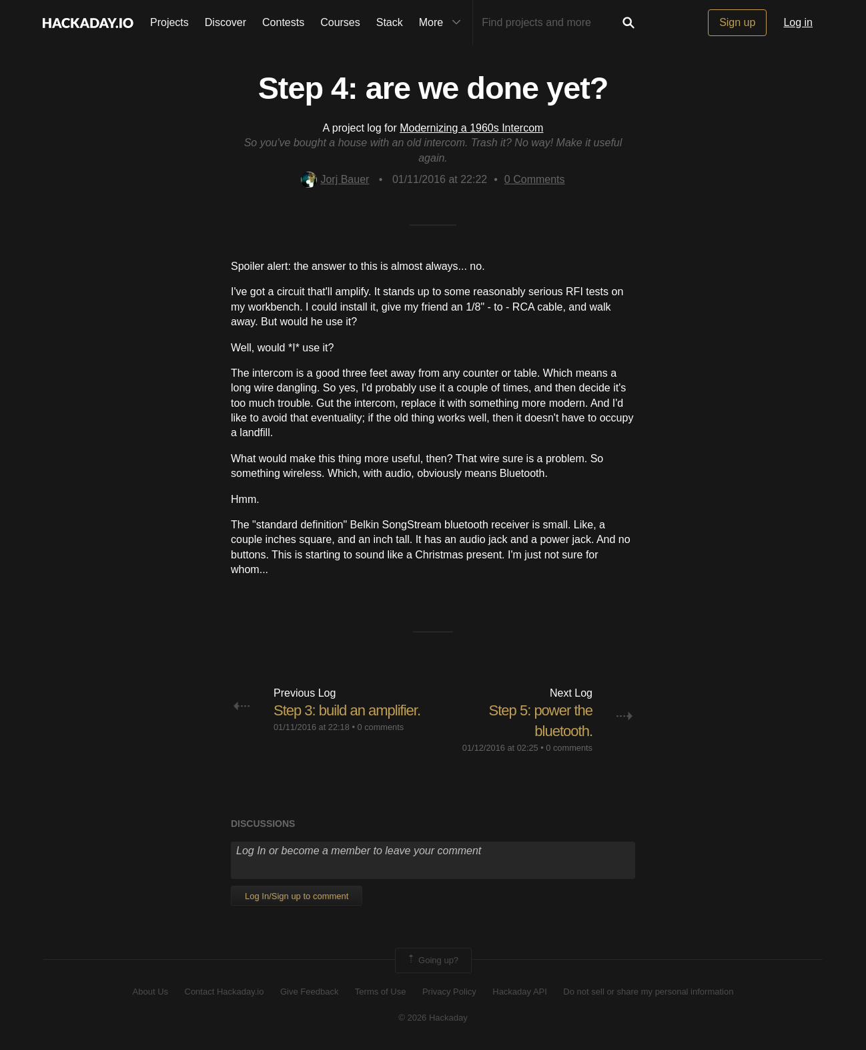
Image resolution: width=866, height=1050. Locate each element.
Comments (534, 179)
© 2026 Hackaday (433, 1018)
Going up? (432, 960)
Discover (225, 22)
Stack (389, 22)
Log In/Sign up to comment (296, 896)
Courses (340, 22)
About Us (150, 992)
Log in (798, 22)
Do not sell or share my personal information (648, 992)
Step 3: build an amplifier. (347, 710)
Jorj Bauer (335, 179)
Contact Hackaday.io (224, 992)
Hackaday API (519, 992)
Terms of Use (380, 992)
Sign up (737, 22)
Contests (283, 22)
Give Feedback (309, 992)
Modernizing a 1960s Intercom (471, 128)
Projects (169, 22)
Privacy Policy (449, 992)
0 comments (380, 727)
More (443, 23)
